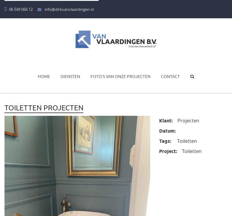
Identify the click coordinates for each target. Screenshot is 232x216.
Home (44, 76)
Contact (170, 76)
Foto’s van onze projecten (120, 76)
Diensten (70, 76)
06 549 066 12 (18, 9)
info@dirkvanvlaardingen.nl (65, 9)
